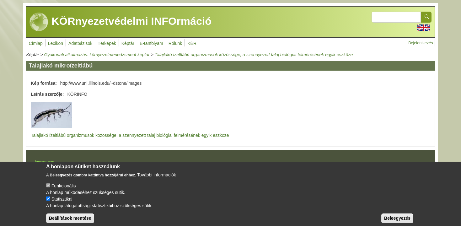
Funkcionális (63, 190)
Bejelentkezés (420, 43)
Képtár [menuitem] (127, 43)
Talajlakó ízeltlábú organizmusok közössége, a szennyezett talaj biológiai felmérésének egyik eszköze (254, 54)
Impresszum (44, 162)
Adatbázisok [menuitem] (80, 43)
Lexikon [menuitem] (55, 43)
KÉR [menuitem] (191, 43)
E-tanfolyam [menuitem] (151, 43)
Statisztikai (61, 204)
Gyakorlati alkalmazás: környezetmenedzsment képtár (97, 54)
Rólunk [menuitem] (175, 43)
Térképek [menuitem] (107, 43)
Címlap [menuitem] (35, 43)
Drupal (231, 164)
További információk (156, 179)
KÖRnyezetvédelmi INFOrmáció (120, 22)
